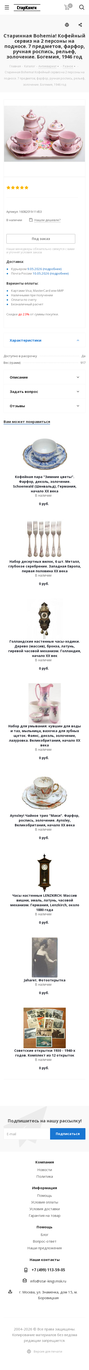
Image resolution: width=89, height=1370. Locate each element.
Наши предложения (44, 1247)
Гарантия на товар (45, 1215)
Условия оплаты (44, 1202)
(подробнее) (52, 269)
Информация (44, 1187)
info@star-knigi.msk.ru (48, 1281)
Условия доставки (44, 1208)
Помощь (44, 1195)
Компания (44, 1162)
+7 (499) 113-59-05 (48, 1269)
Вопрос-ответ (44, 1241)
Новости (44, 1169)
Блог (44, 1234)
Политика (44, 1176)
